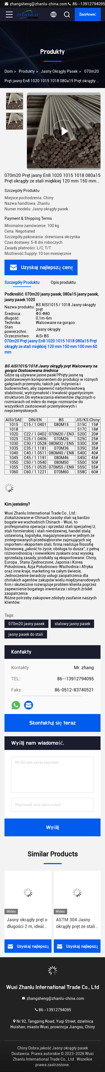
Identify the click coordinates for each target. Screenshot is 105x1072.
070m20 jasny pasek (26, 624)
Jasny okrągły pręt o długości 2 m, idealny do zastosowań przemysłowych (27, 923)
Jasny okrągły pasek (59, 71)
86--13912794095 (86, 4)
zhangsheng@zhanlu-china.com (35, 4)
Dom (8, 71)
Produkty (27, 71)
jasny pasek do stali (25, 634)
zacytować (87, 14)
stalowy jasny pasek (72, 624)
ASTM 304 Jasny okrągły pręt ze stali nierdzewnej (75, 923)
